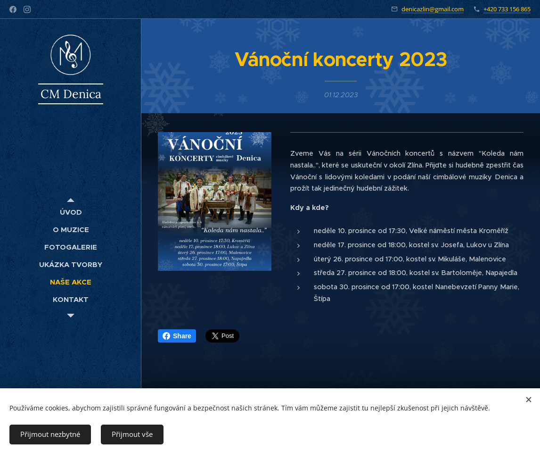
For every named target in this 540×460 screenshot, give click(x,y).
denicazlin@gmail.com (432, 9)
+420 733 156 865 (507, 9)
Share (177, 336)
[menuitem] (71, 212)
